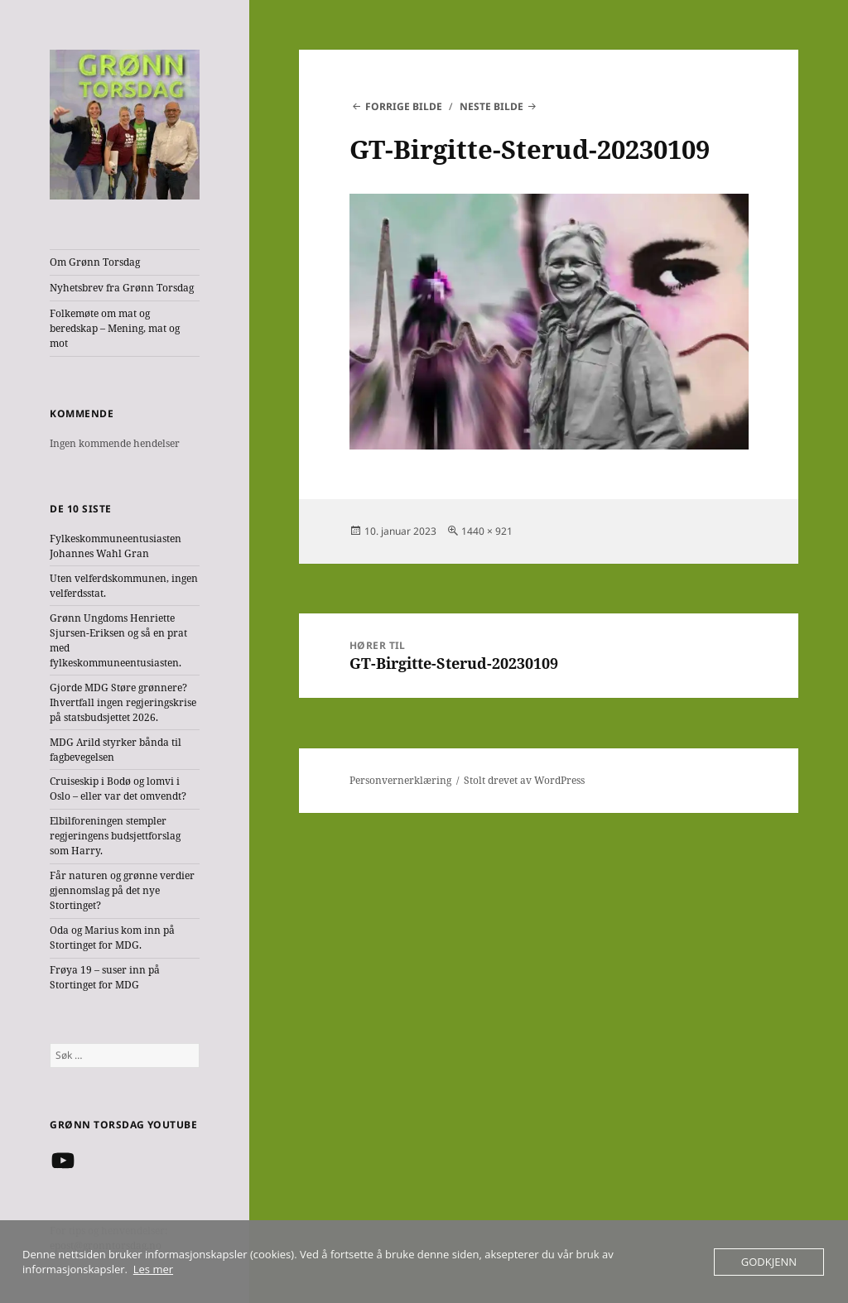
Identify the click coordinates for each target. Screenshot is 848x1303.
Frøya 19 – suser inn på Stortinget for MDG (105, 977)
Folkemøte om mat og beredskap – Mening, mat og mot (115, 328)
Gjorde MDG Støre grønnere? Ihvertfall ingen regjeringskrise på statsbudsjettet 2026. (123, 702)
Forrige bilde (403, 106)
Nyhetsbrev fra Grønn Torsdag (122, 288)
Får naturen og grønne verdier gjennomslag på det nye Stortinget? (122, 890)
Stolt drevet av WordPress (524, 780)
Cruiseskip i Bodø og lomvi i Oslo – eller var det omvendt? (118, 788)
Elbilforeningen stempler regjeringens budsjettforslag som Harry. (115, 836)
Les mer (153, 1269)
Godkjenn (769, 1261)
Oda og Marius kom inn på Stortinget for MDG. (112, 937)
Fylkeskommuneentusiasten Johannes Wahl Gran (115, 545)
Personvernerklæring (400, 780)
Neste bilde (491, 106)
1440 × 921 (487, 531)
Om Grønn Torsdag (95, 262)
